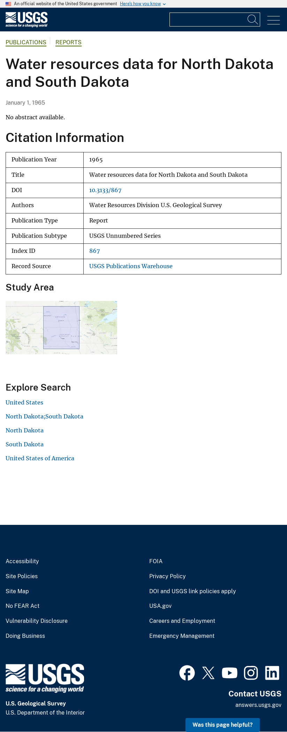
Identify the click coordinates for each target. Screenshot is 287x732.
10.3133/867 (105, 190)
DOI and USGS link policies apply (192, 591)
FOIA (156, 561)
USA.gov (160, 606)
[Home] (26, 25)
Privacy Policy (167, 576)
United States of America (40, 458)
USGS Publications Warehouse (131, 266)
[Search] (253, 20)
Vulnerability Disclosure (37, 621)
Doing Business (25, 636)
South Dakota (25, 444)
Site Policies (22, 576)
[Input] (214, 20)
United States (24, 402)
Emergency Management (181, 636)
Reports (68, 42)
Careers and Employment (182, 621)
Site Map (17, 591)
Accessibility (22, 561)
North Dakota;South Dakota (44, 416)
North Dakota (25, 430)
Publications (26, 42)
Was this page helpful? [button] (222, 725)
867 (94, 251)
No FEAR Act (22, 606)
